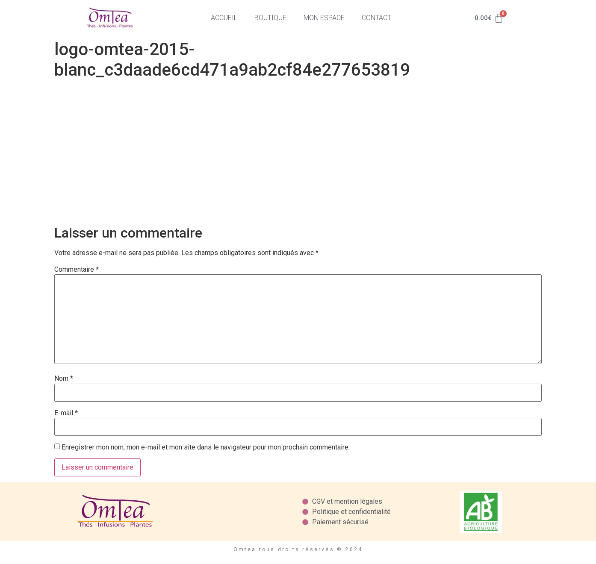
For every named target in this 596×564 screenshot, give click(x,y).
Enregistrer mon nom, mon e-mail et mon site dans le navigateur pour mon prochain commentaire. (206, 447)
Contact (376, 18)
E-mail (66, 413)
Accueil (224, 18)
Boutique (270, 18)
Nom (63, 378)
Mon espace (324, 18)
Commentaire (76, 269)
